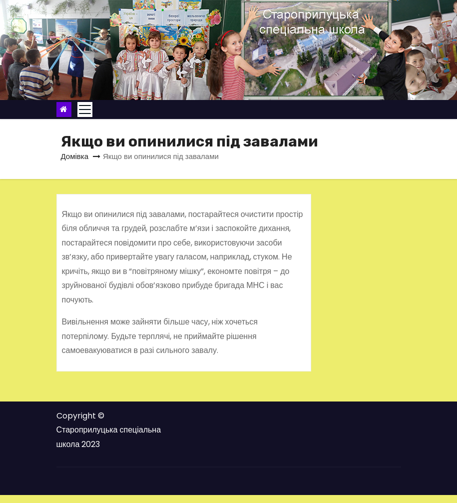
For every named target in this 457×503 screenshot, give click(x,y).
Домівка (75, 156)
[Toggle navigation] (84, 109)
